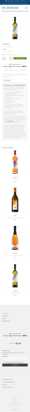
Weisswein (6, 76)
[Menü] (25, 8)
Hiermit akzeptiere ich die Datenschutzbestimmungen (13, 362)
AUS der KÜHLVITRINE (7, 379)
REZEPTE (4, 318)
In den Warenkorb (20, 58)
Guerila (16, 74)
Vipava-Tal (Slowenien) (22, 74)
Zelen (13, 76)
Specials (17, 1)
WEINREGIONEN (6, 321)
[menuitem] (10, 1)
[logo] (12, 8)
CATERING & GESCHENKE (8, 382)
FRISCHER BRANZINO (7, 387)
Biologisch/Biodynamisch (10, 74)
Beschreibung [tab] (7, 80)
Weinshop (10, 1)
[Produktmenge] (7, 58)
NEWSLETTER (5, 316)
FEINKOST (4, 384)
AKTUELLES (5, 313)
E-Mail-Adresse (5, 356)
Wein (3, 76)
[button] (6, 1)
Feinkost (23, 1)
